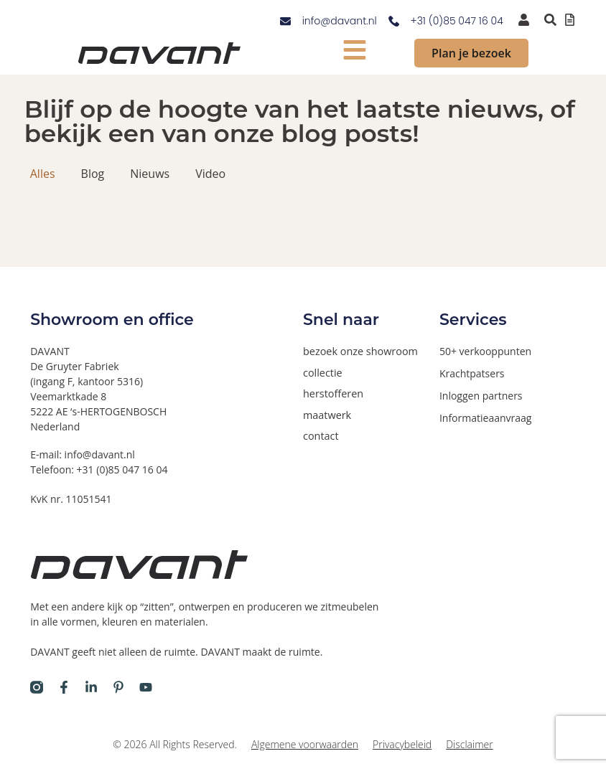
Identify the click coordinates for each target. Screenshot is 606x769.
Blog (93, 173)
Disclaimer (469, 744)
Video (210, 173)
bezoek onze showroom (358, 351)
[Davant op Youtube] (145, 687)
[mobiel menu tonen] (355, 49)
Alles (42, 173)
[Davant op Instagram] (36, 687)
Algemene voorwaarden (304, 744)
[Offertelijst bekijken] (570, 20)
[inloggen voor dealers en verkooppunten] (524, 20)
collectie (322, 372)
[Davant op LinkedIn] (91, 687)
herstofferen (332, 393)
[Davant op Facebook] (63, 687)
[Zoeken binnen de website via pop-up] (550, 20)
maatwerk (326, 413)
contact (320, 434)
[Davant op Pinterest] (118, 687)
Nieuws (149, 173)
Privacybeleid (402, 744)
